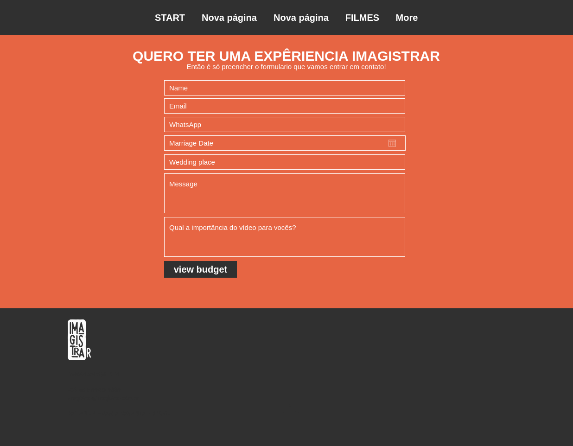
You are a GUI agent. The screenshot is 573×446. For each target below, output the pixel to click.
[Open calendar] (392, 143)
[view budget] (200, 269)
